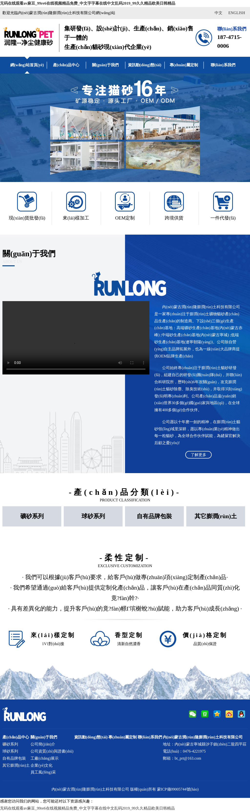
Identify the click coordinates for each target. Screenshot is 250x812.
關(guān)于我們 (105, 65)
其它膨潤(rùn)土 (216, 516)
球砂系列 (93, 516)
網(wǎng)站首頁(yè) (27, 65)
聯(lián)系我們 (223, 65)
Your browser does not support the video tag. (75, 337)
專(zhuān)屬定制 (184, 65)
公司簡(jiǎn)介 (43, 744)
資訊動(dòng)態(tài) (144, 65)
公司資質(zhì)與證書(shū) (52, 751)
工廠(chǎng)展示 (45, 758)
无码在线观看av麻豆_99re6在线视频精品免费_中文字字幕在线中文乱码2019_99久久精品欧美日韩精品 (87, 3)
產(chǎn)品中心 (66, 65)
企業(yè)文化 (41, 765)
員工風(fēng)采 (43, 772)
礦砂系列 (32, 516)
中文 (218, 13)
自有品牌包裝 (154, 516)
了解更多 (198, 455)
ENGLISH (236, 13)
